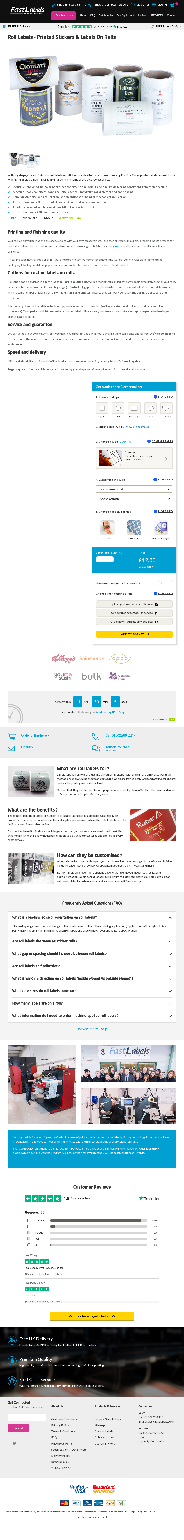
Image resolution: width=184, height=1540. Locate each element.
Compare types (162, 441)
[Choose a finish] (134, 498)
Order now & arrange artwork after (134, 621)
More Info (30, 218)
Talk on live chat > (118, 747)
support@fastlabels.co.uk (154, 1441)
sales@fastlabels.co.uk (160, 1421)
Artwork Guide (70, 218)
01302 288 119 (153, 1417)
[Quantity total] (165, 583)
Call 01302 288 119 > (120, 735)
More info (165, 396)
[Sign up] (27, 1417)
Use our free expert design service (134, 613)
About (83, 15)
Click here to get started (92, 1316)
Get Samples (106, 15)
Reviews (143, 15)
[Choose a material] (134, 489)
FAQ (92, 15)
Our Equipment (125, 15)
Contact (171, 15)
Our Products (63, 15)
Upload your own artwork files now (134, 604)
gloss (116, 246)
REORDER (157, 15)
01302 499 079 (153, 1432)
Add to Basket (132, 634)
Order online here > (35, 735)
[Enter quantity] (105, 559)
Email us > (28, 747)
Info (13, 218)
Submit (18, 1428)
